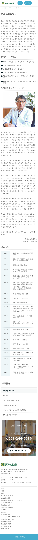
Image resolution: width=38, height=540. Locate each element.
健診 (2, 493)
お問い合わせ (28, 3)
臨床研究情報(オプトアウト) (9, 519)
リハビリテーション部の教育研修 (15, 410)
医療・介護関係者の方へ (8, 507)
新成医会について (8, 391)
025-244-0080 (19, 438)
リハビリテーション (7, 495)
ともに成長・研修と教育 (11, 400)
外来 (2, 488)
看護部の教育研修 (10, 405)
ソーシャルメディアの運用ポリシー (11, 517)
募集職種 (6, 395)
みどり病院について (7, 502)
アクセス (20, 3)
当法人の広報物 (5, 514)
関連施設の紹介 (5, 505)
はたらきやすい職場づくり (11, 415)
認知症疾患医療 (5, 498)
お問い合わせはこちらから (19, 451)
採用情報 (6, 383)
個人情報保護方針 (6, 526)
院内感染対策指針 (6, 524)
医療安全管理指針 (6, 521)
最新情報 (3, 512)
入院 (2, 491)
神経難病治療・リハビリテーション (11, 500)
